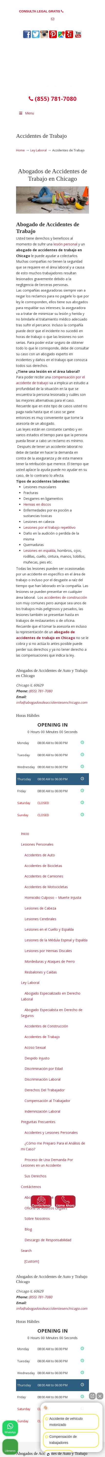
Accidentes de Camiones (44, 876)
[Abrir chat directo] (92, 1396)
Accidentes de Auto (40, 855)
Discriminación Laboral (43, 1079)
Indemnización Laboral (42, 1111)
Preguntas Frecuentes (38, 1121)
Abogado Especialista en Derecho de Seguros (51, 1012)
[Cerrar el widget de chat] (99, 1396)
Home (20, 150)
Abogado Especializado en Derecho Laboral (50, 996)
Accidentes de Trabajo (42, 1036)
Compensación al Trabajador (47, 1100)
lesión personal (65, 244)
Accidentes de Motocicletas (46, 887)
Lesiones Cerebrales (40, 919)
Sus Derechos (35, 1176)
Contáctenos (31, 1186)
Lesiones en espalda (39, 550)
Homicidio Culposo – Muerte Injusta (53, 897)
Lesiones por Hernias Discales (48, 950)
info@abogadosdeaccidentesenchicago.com (52, 26)
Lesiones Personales (37, 844)
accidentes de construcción (65, 597)
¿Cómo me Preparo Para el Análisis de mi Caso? (53, 1146)
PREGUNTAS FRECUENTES (53, 4)
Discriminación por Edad (44, 1068)
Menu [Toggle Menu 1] (26, 113)
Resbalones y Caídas (41, 972)
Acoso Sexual (35, 1047)
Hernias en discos (37, 504)
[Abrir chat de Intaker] (48, 1454)
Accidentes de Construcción (46, 1026)
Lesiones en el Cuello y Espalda (49, 929)
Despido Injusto (37, 1058)
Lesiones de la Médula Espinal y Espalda (56, 940)
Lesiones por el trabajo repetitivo (49, 527)
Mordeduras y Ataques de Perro (50, 961)
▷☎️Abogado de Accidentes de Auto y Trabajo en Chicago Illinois (52, 62)
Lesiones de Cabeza (40, 908)
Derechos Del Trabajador (45, 1090)
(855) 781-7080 (75, 11)
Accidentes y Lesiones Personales (51, 1132)
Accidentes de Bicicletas (43, 865)
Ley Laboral (38, 150)
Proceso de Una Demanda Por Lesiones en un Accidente (47, 1162)
